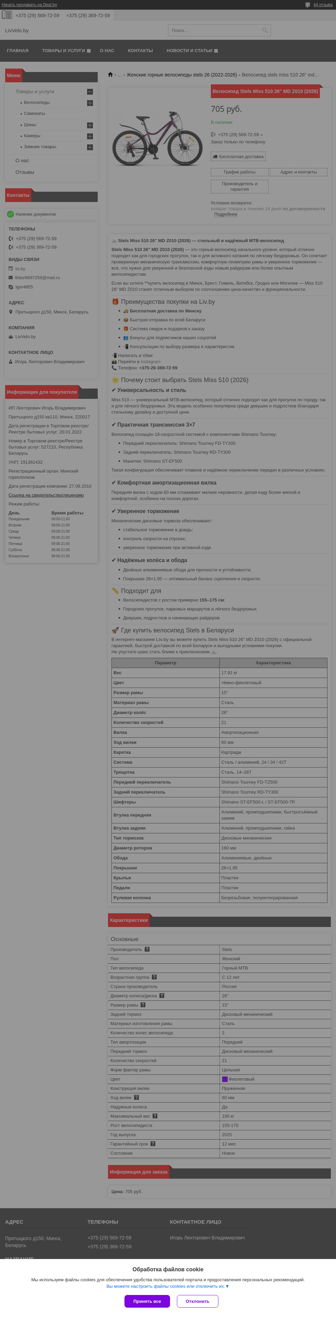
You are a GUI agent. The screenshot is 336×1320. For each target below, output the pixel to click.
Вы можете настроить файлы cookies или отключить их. (165, 1286)
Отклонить (197, 1301)
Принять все (147, 1301)
